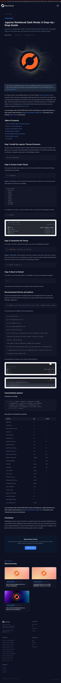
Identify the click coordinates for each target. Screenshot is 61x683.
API (32, 626)
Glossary (34, 642)
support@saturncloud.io (8, 630)
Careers (4, 667)
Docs (33, 644)
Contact (4, 672)
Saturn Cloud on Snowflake (8, 653)
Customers (34, 647)
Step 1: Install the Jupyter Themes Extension (18, 124)
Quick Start (34, 624)
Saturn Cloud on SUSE (7, 647)
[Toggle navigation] (58, 5)
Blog (33, 640)
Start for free (30, 548)
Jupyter (11, 104)
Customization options (12, 136)
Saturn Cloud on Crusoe (8, 644)
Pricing (33, 630)
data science (13, 115)
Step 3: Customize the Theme (14, 129)
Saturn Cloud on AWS (7, 651)
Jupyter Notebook (45, 95)
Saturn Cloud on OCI (7, 660)
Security (4, 669)
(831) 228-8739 (5, 632)
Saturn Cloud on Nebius (8, 642)
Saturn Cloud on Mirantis (8, 640)
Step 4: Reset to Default (12, 131)
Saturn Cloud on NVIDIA (8, 649)
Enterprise (34, 628)
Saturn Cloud (25, 106)
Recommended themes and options (15, 133)
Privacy (57, 679)
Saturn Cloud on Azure (7, 655)
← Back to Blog (8, 14)
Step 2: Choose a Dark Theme (14, 126)
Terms (52, 679)
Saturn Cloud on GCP (7, 658)
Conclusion (9, 138)
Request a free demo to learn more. (32, 112)
